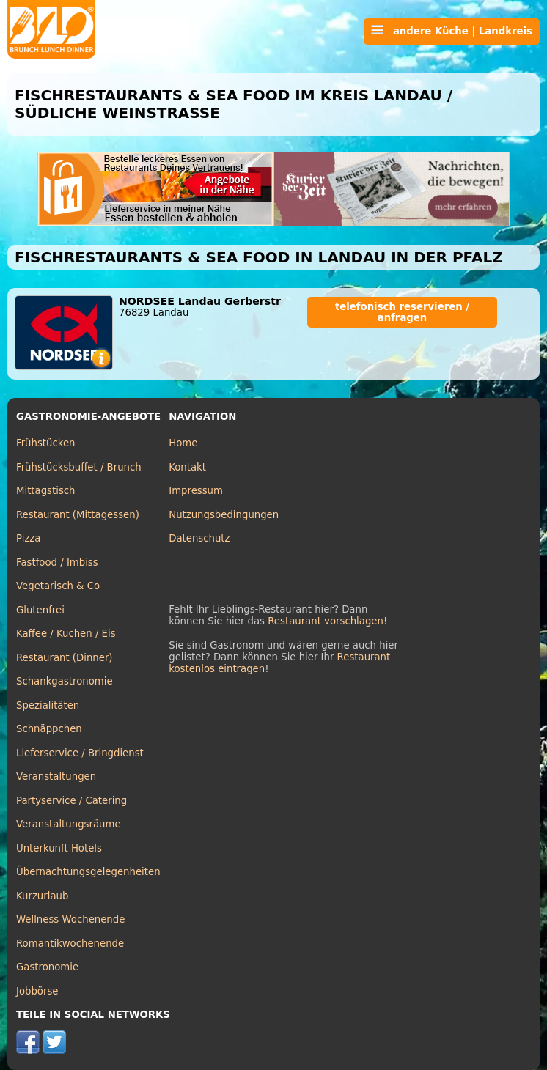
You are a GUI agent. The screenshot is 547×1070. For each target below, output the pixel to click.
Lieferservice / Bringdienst (80, 753)
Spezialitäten (47, 705)
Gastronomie (47, 967)
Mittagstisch (46, 490)
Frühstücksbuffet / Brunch (79, 467)
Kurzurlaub (42, 895)
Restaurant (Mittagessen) (77, 514)
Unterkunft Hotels (59, 848)
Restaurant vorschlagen (325, 621)
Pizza (28, 538)
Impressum (196, 490)
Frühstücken (46, 443)
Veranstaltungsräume (68, 824)
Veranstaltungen (56, 776)
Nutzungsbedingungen (224, 514)
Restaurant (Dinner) (64, 657)
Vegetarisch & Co (58, 585)
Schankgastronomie (64, 681)
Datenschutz (199, 538)
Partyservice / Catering (71, 800)
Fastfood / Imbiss (57, 562)
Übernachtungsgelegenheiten (88, 871)
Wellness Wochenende (70, 919)
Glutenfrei (40, 610)
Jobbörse (37, 991)
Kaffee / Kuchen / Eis (66, 633)
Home (183, 443)
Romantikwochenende (70, 943)
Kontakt (187, 467)
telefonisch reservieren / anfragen (402, 312)
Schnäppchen (49, 728)
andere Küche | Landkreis (451, 31)
